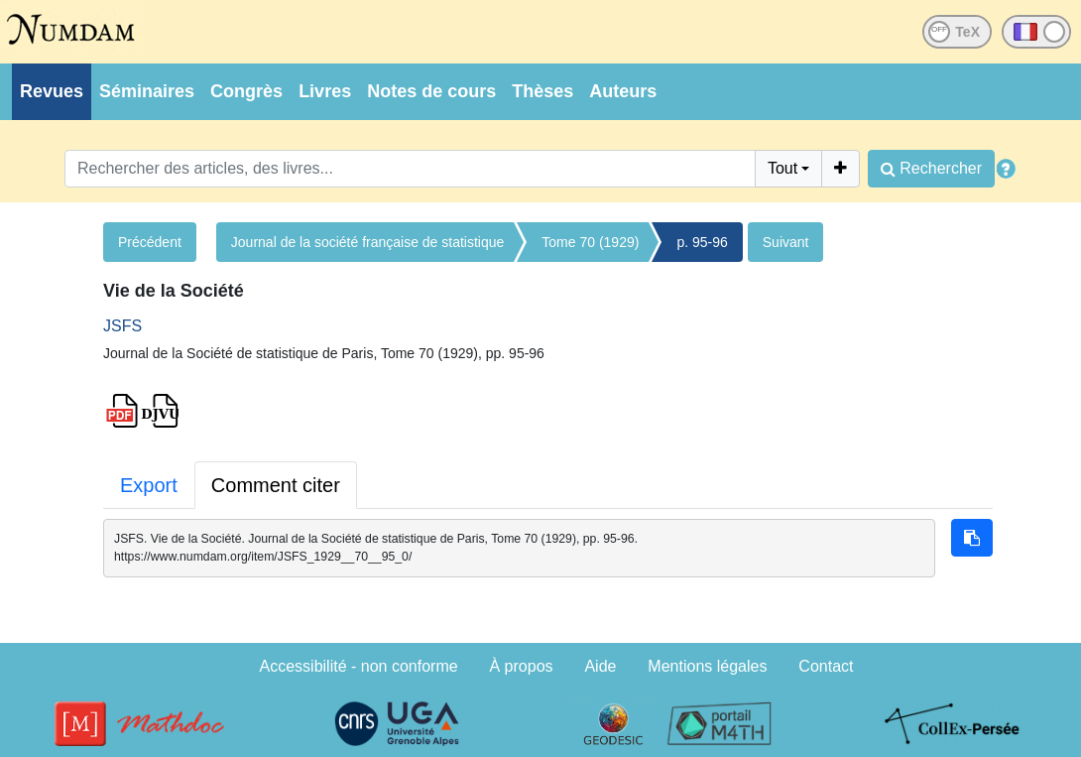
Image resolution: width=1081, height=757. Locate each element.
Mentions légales (707, 666)
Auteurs (623, 91)
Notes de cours (431, 91)
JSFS (122, 325)
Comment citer (275, 485)
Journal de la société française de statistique (368, 242)
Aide (600, 666)
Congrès (246, 91)
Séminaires (146, 91)
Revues (51, 91)
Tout (782, 168)
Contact (825, 666)
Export (149, 485)
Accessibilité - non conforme (359, 666)
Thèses (542, 91)
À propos (521, 666)
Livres (325, 91)
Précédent (149, 242)
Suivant (786, 242)
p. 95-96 (701, 242)
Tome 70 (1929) (590, 242)
